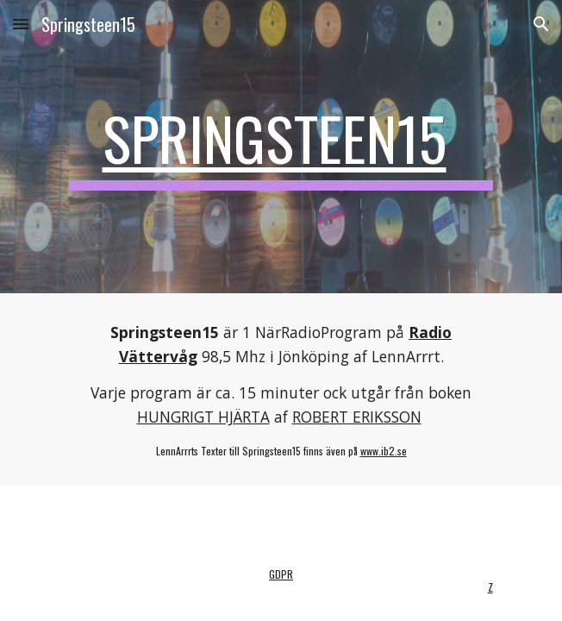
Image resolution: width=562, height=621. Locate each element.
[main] (280, 147)
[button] (20, 23)
